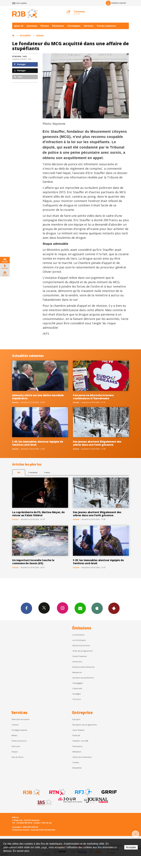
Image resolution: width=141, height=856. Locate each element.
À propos (76, 719)
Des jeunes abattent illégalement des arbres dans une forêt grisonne (97, 443)
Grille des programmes (82, 651)
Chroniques (73, 25)
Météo (14, 735)
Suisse (40, 35)
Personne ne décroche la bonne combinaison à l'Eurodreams (93, 396)
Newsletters (80, 608)
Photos (45, 25)
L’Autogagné (77, 683)
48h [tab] (18, 472)
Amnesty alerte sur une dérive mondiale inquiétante (38, 396)
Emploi (15, 752)
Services (89, 25)
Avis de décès (17, 757)
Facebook (26, 608)
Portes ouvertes (106, 25)
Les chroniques (79, 640)
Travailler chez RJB (80, 741)
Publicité (76, 735)
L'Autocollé (77, 688)
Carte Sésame (78, 730)
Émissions (58, 25)
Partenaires (77, 746)
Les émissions (78, 635)
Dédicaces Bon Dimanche (83, 667)
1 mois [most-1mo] (47, 472)
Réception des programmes (84, 725)
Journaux (32, 25)
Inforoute (16, 746)
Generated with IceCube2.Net (43, 830)
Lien (18, 77)
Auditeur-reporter (116, 3)
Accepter (131, 847)
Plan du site (47, 823)
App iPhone (97, 608)
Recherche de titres (81, 645)
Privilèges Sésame (19, 730)
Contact (75, 762)
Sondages (76, 694)
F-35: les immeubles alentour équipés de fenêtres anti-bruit (37, 443)
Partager (20, 64)
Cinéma (15, 725)
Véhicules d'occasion (20, 719)
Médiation (76, 752)
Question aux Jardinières (83, 678)
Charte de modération (82, 757)
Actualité (25, 35)
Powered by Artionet (20, 830)
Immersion (77, 662)
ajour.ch (18, 25)
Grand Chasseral (79, 656)
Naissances (77, 672)
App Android (114, 608)
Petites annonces (19, 741)
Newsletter (77, 768)
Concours (76, 699)
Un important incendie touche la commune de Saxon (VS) (33, 561)
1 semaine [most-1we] (32, 472)
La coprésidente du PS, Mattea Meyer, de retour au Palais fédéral (38, 513)
